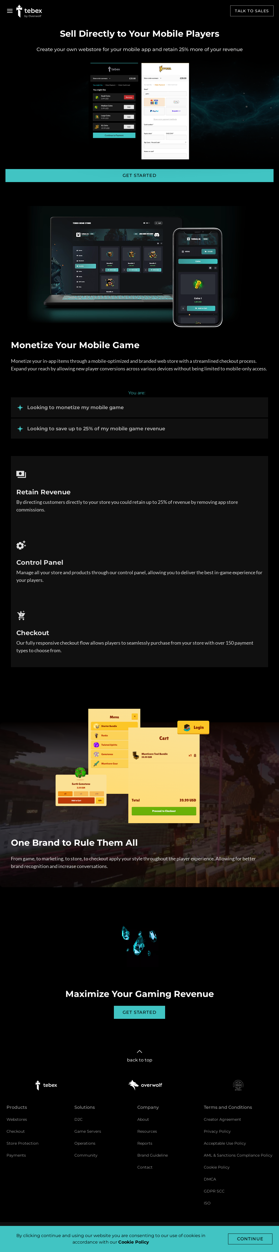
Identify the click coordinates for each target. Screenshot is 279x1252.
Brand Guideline (152, 1155)
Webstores (17, 1119)
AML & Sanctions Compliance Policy (238, 1155)
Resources (147, 1131)
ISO (207, 1203)
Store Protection (22, 1143)
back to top (139, 1055)
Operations (84, 1143)
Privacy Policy (217, 1131)
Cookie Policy (217, 1167)
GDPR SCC (214, 1191)
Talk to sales (252, 10)
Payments (16, 1155)
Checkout (16, 1131)
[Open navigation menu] (9, 10)
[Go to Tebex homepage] (29, 11)
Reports (144, 1143)
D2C (78, 1119)
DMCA (210, 1179)
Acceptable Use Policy (225, 1143)
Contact (145, 1167)
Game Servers (87, 1131)
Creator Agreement (222, 1119)
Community (86, 1155)
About (143, 1119)
